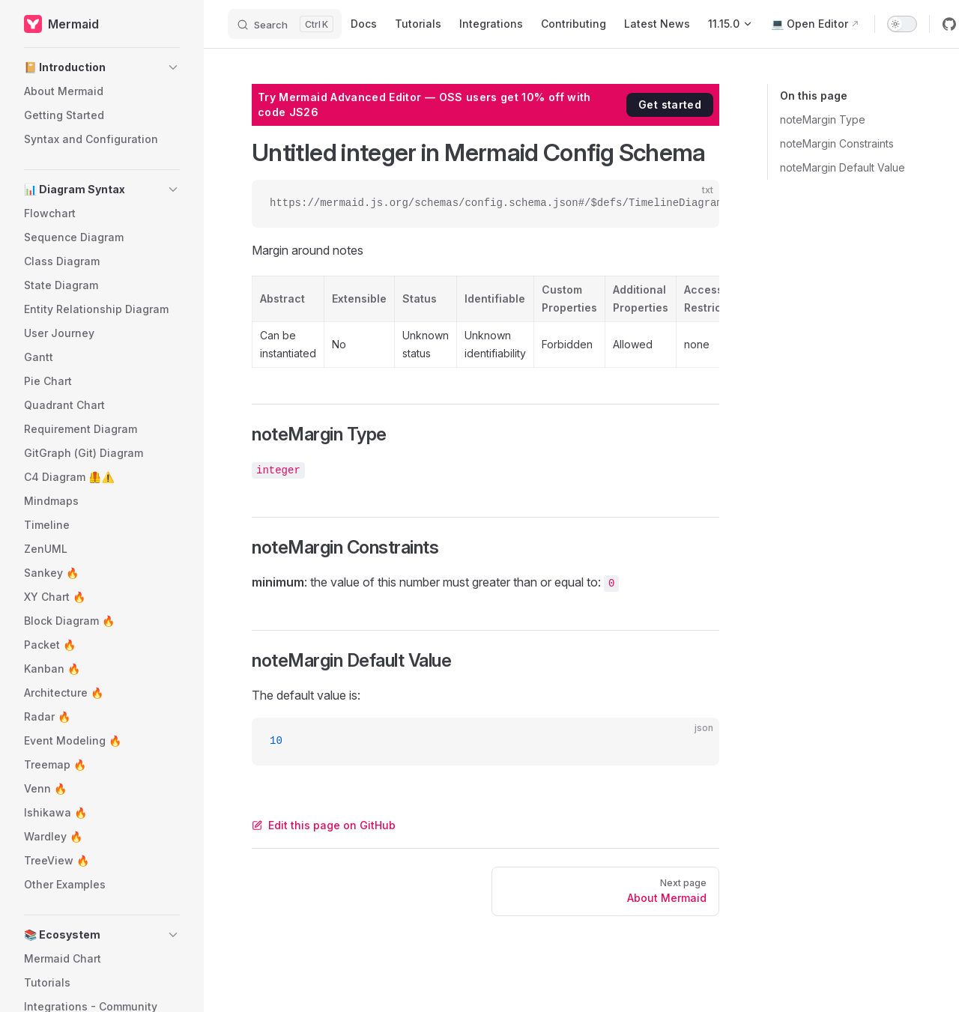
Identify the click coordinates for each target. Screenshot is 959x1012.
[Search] (285, 24)
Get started (669, 104)
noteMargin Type (822, 119)
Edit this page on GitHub (324, 825)
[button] (102, 67)
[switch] (902, 24)
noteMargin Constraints (837, 143)
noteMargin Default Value (842, 167)
